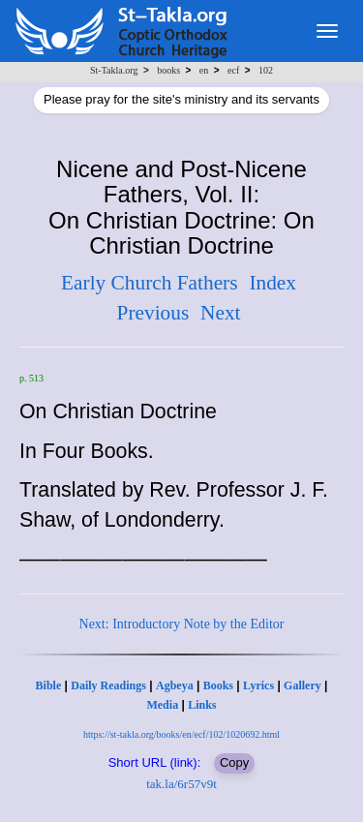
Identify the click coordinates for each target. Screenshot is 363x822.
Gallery (302, 685)
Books (218, 685)
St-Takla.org (113, 70)
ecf (233, 70)
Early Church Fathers (149, 282)
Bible (49, 685)
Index (272, 282)
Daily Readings (108, 685)
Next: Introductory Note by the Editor (182, 624)
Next (220, 312)
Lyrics (258, 685)
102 (265, 70)
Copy (234, 762)
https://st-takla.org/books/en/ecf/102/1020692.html (181, 734)
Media (162, 705)
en (203, 70)
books (168, 70)
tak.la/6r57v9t (181, 783)
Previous (153, 312)
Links (202, 705)
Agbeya (175, 685)
